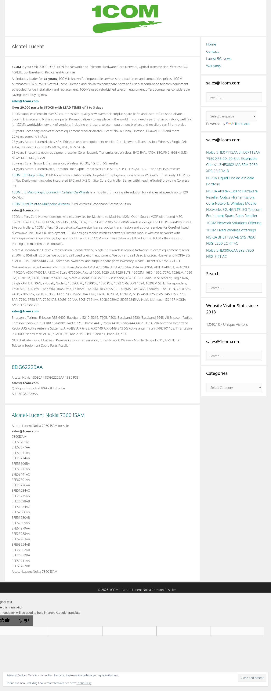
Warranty (213, 65)
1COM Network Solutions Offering (233, 222)
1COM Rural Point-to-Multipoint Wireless (41, 204)
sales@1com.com (25, 101)
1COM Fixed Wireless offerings (231, 230)
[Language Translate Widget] (231, 116)
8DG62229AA (27, 366)
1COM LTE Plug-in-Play (28, 175)
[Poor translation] (23, 620)
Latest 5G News (219, 58)
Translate (237, 123)
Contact (212, 51)
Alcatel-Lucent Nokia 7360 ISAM (48, 414)
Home (211, 44)
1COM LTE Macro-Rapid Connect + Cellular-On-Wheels (51, 192)
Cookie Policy (83, 683)
